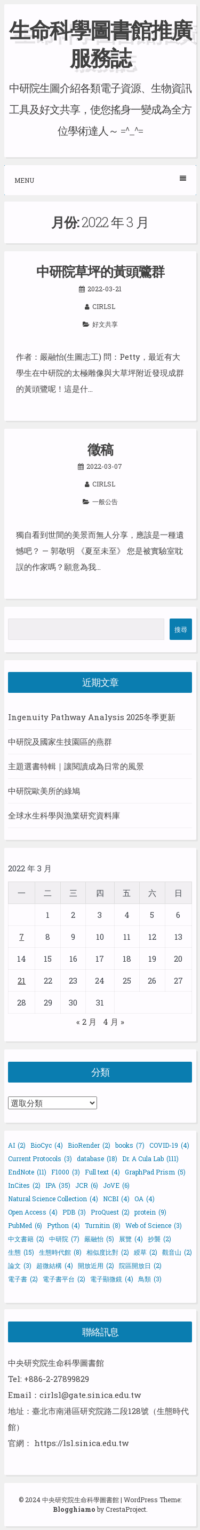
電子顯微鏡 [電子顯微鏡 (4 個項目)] (111, 1279)
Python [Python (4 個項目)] (63, 1225)
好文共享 (105, 324)
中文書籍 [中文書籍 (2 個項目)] (26, 1238)
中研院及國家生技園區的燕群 (60, 741)
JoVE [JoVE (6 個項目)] (116, 1185)
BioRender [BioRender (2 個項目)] (89, 1145)
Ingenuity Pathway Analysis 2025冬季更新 (91, 717)
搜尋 (180, 629)
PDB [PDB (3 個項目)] (74, 1212)
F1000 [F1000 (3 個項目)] (65, 1172)
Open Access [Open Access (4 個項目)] (33, 1212)
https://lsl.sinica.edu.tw (81, 1443)
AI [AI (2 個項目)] (17, 1145)
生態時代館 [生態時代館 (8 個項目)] (60, 1252)
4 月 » (113, 1021)
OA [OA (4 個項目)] (144, 1198)
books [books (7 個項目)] (130, 1145)
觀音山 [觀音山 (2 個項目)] (177, 1252)
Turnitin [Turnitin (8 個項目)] (103, 1225)
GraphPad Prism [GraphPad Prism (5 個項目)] (155, 1172)
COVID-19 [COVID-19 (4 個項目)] (169, 1145)
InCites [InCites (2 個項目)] (24, 1185)
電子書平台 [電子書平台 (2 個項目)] (64, 1279)
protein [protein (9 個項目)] (150, 1212)
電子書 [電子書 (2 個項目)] (23, 1279)
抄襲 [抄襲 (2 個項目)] (159, 1238)
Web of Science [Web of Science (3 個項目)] (153, 1225)
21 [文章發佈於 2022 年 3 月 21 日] (22, 980)
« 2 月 (86, 1021)
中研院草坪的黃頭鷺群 (100, 271)
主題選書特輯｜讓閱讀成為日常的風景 (76, 766)
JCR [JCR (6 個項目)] (86, 1185)
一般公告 (105, 501)
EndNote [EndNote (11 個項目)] (27, 1172)
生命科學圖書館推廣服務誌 (100, 44)
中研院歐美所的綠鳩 (44, 790)
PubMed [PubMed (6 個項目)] (25, 1225)
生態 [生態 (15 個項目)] (21, 1252)
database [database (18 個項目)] (97, 1158)
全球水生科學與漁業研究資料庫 (64, 815)
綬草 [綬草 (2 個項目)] (145, 1252)
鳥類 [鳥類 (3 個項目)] (150, 1279)
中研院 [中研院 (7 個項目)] (64, 1238)
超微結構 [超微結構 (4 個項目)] (54, 1265)
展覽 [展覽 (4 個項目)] (131, 1238)
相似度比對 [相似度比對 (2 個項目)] (107, 1252)
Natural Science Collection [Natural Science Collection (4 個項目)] (53, 1198)
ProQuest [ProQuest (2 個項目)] (110, 1212)
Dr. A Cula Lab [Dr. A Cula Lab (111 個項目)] (150, 1158)
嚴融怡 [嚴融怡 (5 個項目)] (99, 1238)
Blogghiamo (74, 1509)
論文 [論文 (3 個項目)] (19, 1265)
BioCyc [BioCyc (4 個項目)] (46, 1145)
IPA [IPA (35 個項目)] (57, 1185)
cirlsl (103, 306)
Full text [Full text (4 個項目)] (102, 1172)
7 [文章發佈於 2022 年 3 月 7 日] (21, 936)
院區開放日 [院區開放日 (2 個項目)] (140, 1265)
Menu (100, 179)
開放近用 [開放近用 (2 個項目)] (96, 1265)
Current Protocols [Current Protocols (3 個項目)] (40, 1158)
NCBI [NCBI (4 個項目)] (116, 1198)
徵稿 (100, 449)
